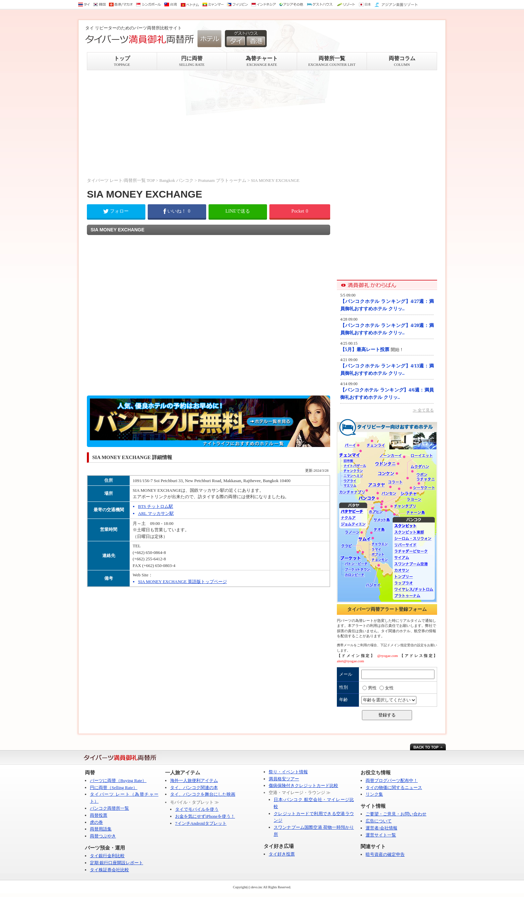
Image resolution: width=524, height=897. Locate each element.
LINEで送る (237, 211)
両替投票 (98, 815)
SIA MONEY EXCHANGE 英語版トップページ (182, 581)
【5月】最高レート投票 (365, 349)
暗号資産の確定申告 (385, 854)
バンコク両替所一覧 (109, 808)
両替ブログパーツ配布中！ (392, 780)
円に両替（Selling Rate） (113, 787)
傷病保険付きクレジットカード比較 (303, 785)
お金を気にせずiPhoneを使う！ (205, 816)
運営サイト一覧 (381, 834)
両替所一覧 (332, 61)
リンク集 (374, 794)
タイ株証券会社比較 (109, 869)
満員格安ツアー (284, 778)
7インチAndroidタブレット (201, 823)
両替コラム (401, 61)
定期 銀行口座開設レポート (116, 862)
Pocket (299, 211)
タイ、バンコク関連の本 (194, 787)
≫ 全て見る (423, 410)
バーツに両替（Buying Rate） (118, 780)
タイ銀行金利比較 (107, 855)
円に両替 (192, 61)
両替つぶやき (103, 835)
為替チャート (261, 61)
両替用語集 (101, 828)
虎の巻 (96, 822)
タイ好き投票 (282, 854)
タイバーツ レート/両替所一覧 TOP (121, 180)
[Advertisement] (208, 124)
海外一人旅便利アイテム (194, 780)
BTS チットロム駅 (155, 506)
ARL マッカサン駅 (156, 513)
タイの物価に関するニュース (394, 787)
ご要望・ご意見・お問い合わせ (396, 813)
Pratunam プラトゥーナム (222, 180)
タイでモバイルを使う (197, 809)
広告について (379, 820)
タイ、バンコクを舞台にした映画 (202, 794)
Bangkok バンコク (176, 180)
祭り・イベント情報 (288, 771)
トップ (122, 61)
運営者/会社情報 (381, 827)
